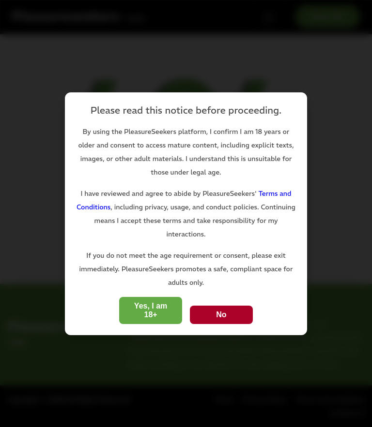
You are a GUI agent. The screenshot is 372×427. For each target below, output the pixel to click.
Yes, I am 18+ (151, 310)
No (221, 314)
